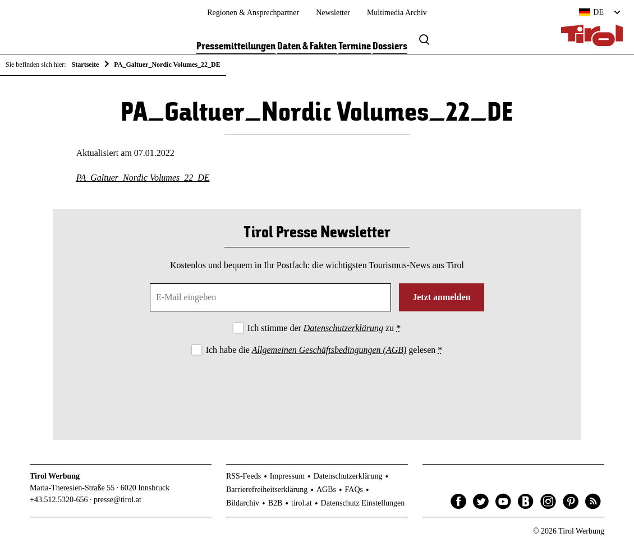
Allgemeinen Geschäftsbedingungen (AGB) (329, 350)
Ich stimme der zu (324, 328)
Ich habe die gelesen (324, 350)
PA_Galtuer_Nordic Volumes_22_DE (143, 177)
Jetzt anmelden (441, 297)
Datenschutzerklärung (343, 328)
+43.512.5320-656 (59, 499)
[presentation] (317, 388)
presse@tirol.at (117, 499)
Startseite (85, 64)
